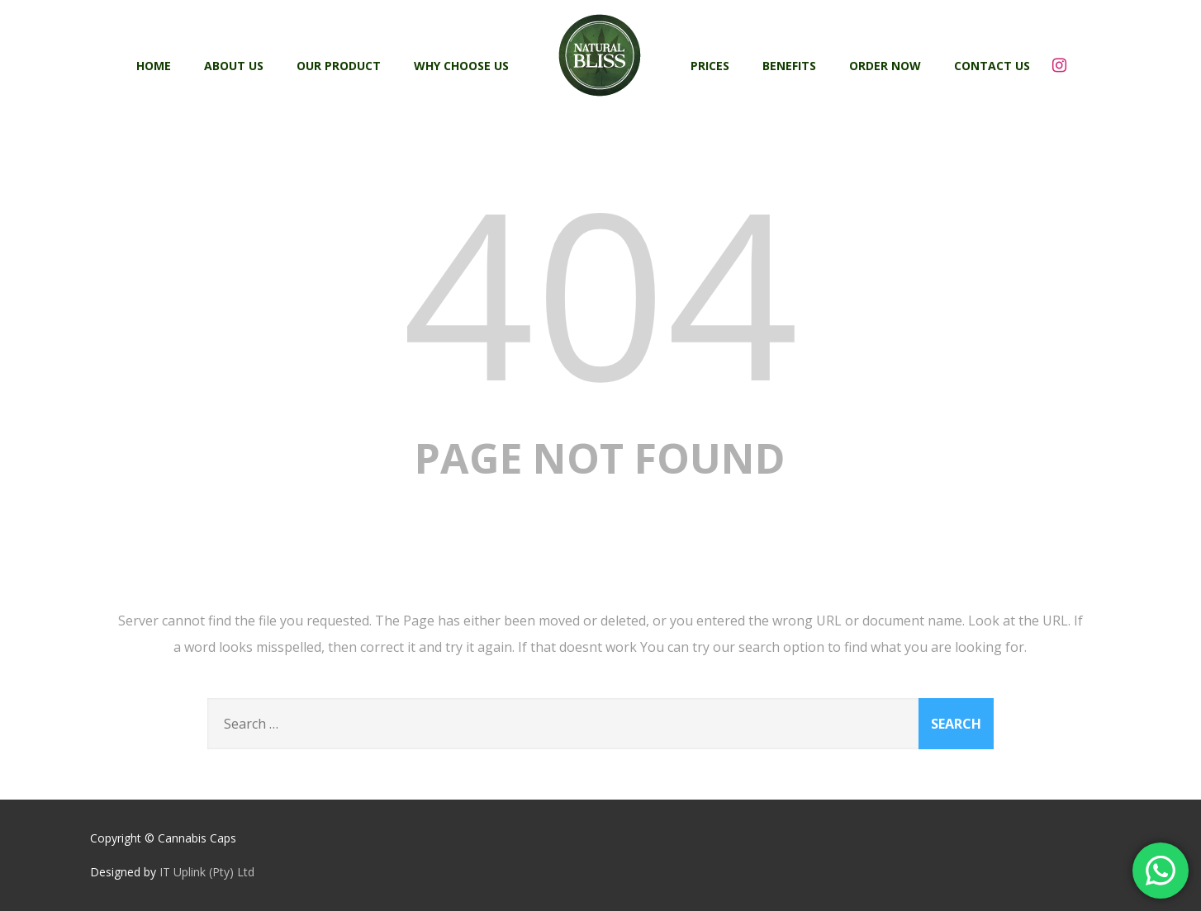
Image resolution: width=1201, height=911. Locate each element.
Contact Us (992, 65)
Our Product (339, 65)
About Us (233, 65)
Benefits (789, 65)
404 (600, 291)
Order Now (885, 65)
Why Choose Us (461, 65)
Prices (710, 65)
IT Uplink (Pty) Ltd (206, 872)
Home (153, 65)
